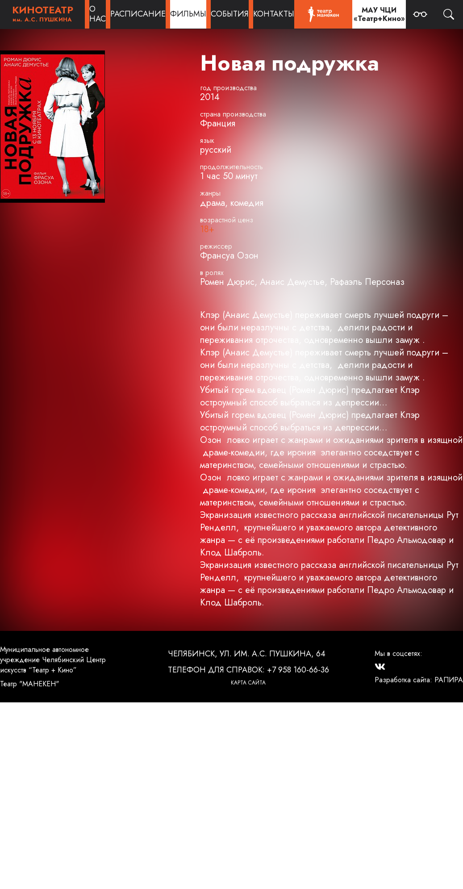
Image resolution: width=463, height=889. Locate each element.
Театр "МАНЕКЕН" (29, 684)
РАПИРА (448, 680)
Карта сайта (248, 683)
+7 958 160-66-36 (298, 670)
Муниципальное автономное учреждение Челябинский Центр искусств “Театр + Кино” (53, 659)
